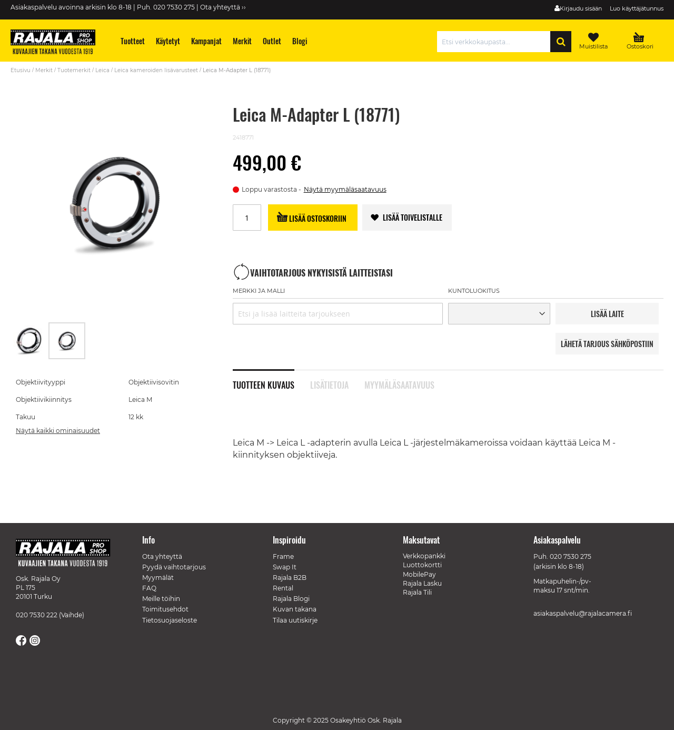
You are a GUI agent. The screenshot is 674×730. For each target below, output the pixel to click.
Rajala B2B (289, 577)
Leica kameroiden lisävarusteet (156, 70)
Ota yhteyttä (162, 556)
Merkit (44, 70)
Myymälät (158, 577)
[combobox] (496, 41)
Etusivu (21, 70)
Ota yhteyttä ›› (223, 7)
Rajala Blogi (291, 599)
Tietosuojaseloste (169, 620)
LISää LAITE (607, 313)
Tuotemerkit (74, 70)
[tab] (271, 379)
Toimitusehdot (165, 609)
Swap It (284, 567)
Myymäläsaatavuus (399, 384)
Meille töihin (161, 599)
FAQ (149, 588)
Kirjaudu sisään (581, 8)
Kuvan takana (294, 609)
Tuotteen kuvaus (263, 384)
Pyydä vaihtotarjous (174, 567)
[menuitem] (133, 41)
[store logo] (58, 43)
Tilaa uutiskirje (295, 620)
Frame (283, 556)
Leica (102, 70)
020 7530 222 (36, 615)
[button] (29, 340)
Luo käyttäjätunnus (636, 8)
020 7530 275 (570, 556)
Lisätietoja (329, 384)
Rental (283, 588)
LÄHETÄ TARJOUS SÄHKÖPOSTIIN (607, 343)
